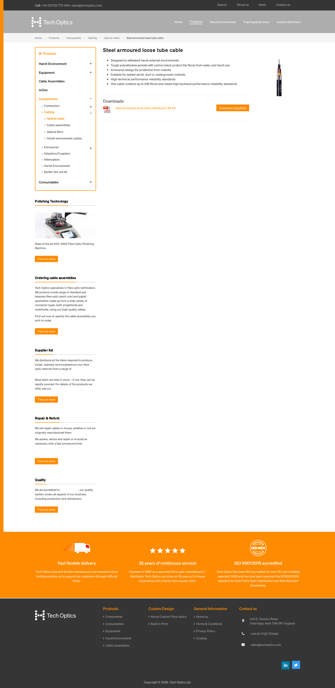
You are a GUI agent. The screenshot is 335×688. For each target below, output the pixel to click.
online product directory (66, 388)
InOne (43, 90)
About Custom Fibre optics (169, 616)
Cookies (201, 638)
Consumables (49, 182)
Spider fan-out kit (55, 172)
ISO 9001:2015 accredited (258, 563)
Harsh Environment (53, 63)
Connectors (51, 106)
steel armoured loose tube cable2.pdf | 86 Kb (146, 108)
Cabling (92, 38)
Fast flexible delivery (77, 563)
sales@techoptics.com (266, 645)
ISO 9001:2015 (69, 490)
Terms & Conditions (209, 624)
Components (73, 38)
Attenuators (52, 159)
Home (38, 38)
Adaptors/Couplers (57, 153)
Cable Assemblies (52, 81)
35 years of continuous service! (167, 563)
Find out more (46, 259)
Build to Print (159, 624)
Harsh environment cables (64, 138)
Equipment (47, 72)
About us (202, 616)
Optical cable (112, 38)
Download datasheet (232, 108)
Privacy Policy (205, 631)
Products (54, 38)
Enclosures (51, 147)
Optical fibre (55, 132)
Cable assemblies (58, 125)
